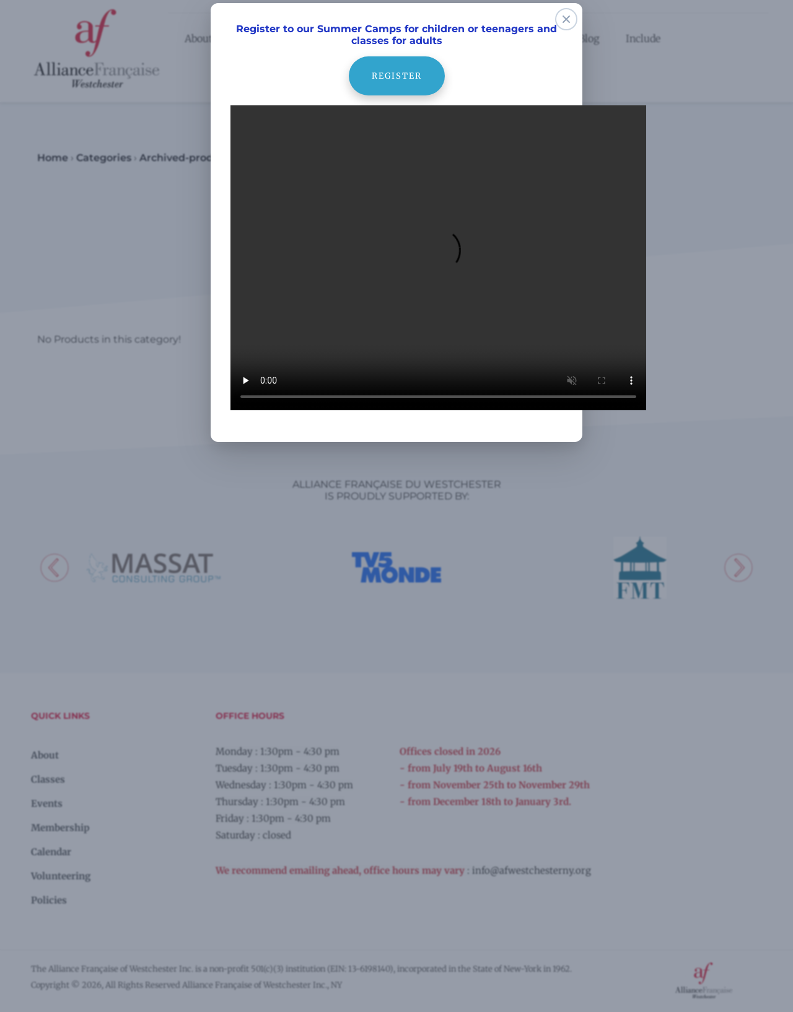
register (396, 62)
